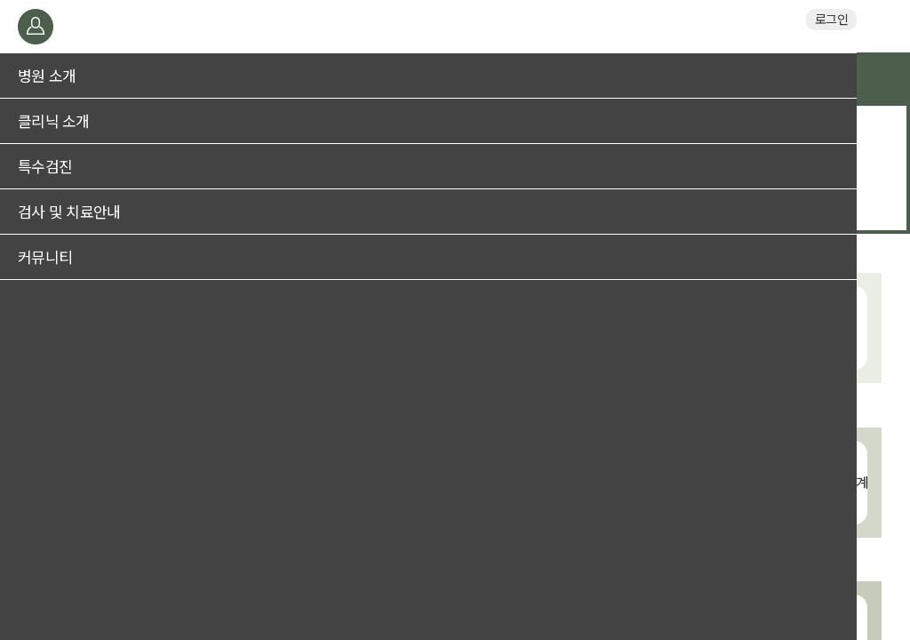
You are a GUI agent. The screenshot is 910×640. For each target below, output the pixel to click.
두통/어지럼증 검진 (455, 205)
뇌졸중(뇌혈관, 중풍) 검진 (455, 155)
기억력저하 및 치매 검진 (455, 130)
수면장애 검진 (455, 180)
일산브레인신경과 (455, 26)
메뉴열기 (33, 26)
